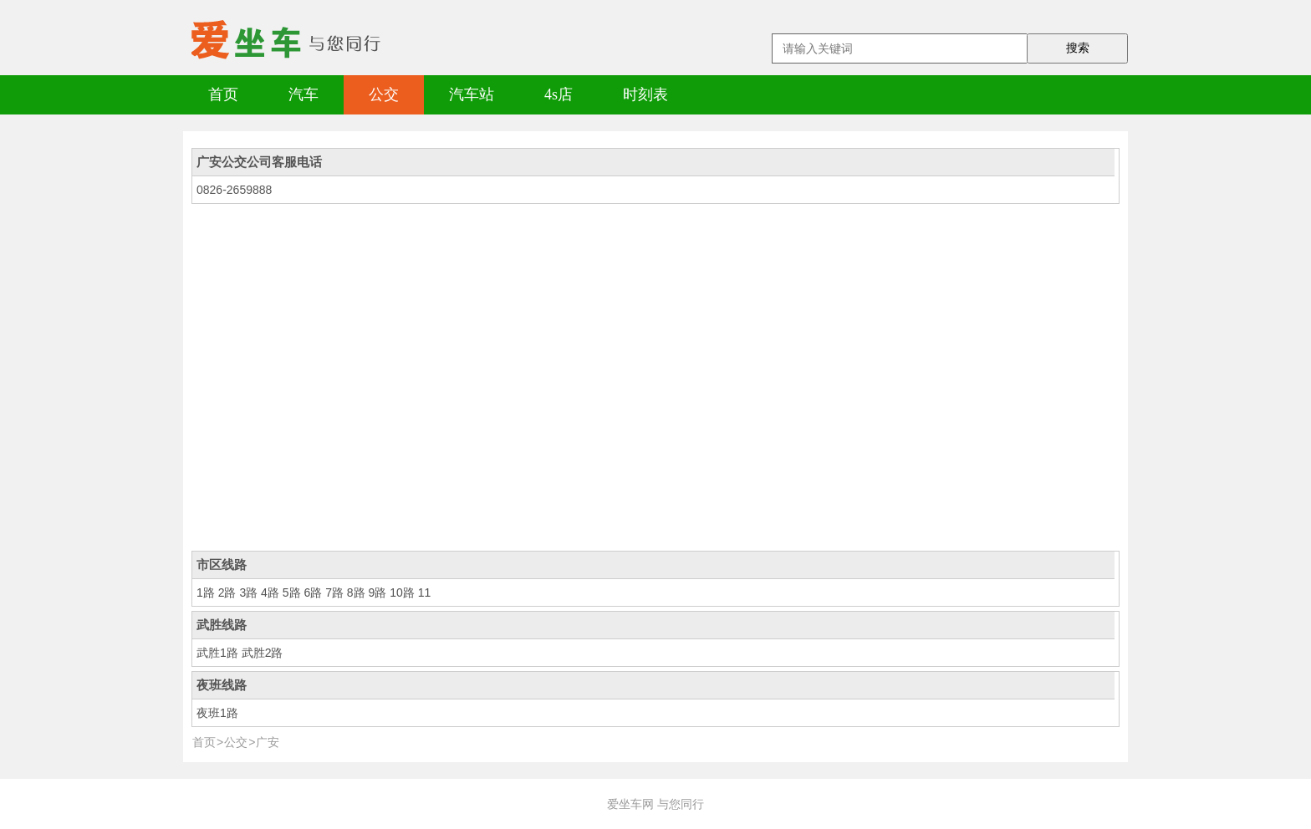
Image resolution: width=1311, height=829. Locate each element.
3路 (248, 592)
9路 (378, 592)
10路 (402, 592)
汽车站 (471, 94)
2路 (227, 592)
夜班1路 (217, 713)
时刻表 (645, 94)
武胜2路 (262, 652)
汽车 (303, 94)
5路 (292, 592)
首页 (223, 94)
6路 (313, 592)
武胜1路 (217, 652)
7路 (334, 592)
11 (424, 592)
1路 (205, 592)
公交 (384, 94)
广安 (267, 742)
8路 (356, 592)
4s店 (558, 94)
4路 (270, 592)
